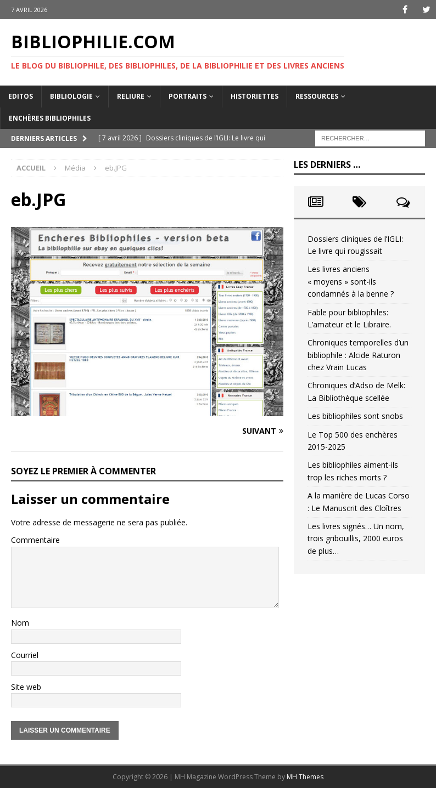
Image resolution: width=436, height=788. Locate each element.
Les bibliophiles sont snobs (355, 416)
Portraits (187, 96)
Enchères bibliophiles (50, 118)
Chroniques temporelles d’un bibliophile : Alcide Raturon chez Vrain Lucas (358, 354)
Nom (20, 622)
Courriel (24, 655)
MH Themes (305, 776)
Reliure (130, 96)
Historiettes (254, 96)
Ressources (316, 96)
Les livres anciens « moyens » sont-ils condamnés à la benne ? (351, 281)
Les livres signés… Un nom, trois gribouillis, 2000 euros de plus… (356, 538)
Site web (26, 687)
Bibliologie (71, 96)
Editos (20, 96)
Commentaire (35, 540)
